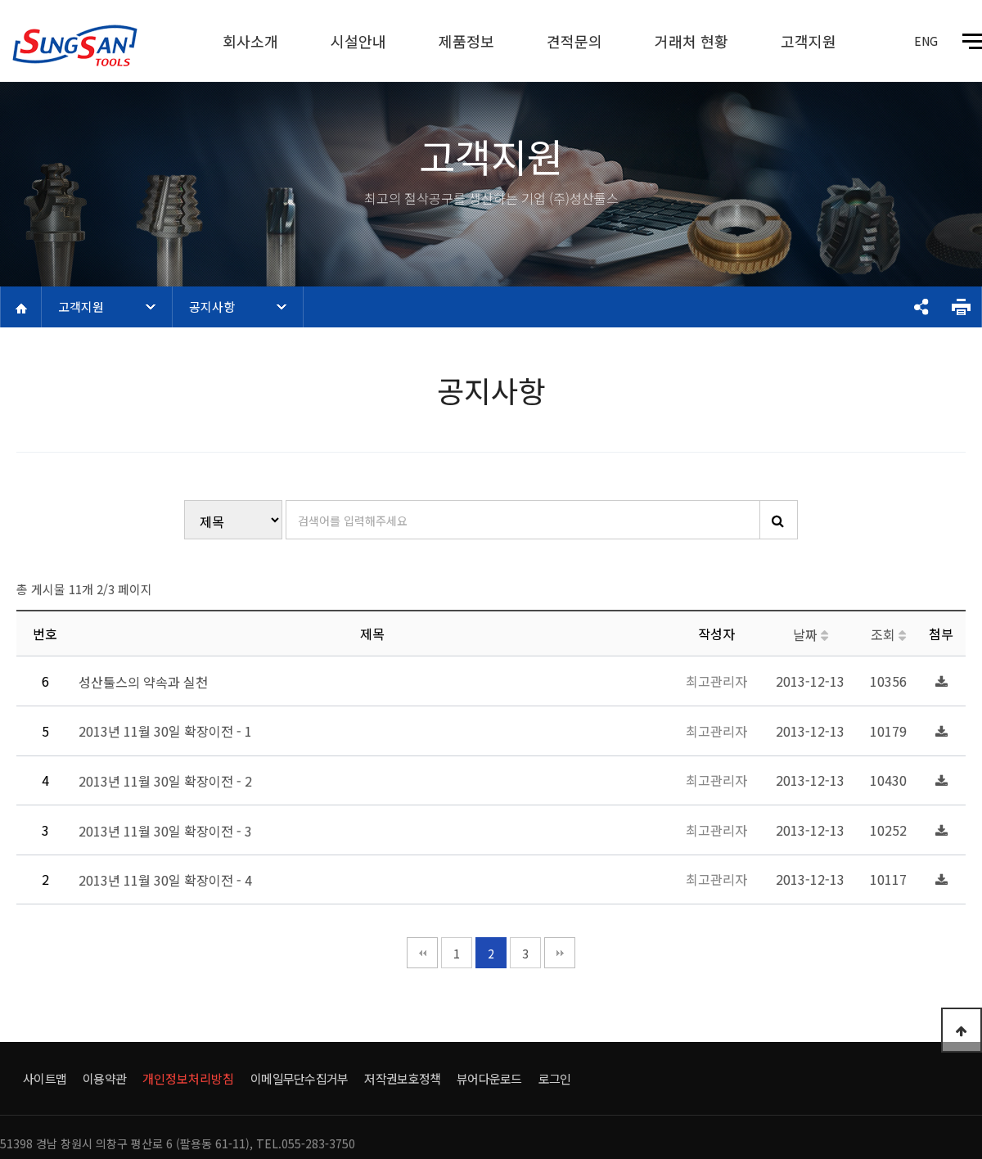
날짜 (810, 634)
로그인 (554, 1078)
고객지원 (808, 41)
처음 (422, 952)
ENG (926, 41)
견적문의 (574, 41)
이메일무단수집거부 (299, 1078)
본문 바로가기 (0, 0)
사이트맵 (44, 1078)
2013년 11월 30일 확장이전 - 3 (167, 831)
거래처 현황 (691, 41)
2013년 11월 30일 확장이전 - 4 (167, 881)
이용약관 (104, 1078)
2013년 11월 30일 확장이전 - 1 (167, 732)
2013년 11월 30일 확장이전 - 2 (167, 781)
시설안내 (358, 41)
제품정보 (466, 41)
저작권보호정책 (402, 1078)
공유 (920, 306)
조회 (888, 634)
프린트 (960, 306)
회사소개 (250, 41)
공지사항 (212, 306)
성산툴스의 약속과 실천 (145, 682)
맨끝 (559, 952)
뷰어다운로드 (489, 1078)
